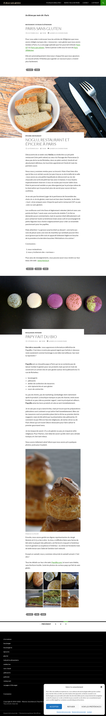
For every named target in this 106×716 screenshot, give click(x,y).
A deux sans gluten (12, 3)
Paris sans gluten (43, 28)
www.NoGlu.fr (43, 260)
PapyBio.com (56, 562)
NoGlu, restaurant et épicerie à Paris (47, 141)
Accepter (54, 707)
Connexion (7, 694)
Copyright (95, 2)
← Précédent (45, 624)
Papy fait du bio (41, 336)
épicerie (28, 136)
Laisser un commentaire (59, 33)
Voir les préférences (91, 707)
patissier (38, 333)
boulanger (29, 333)
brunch (30, 269)
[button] (101, 687)
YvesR (44, 33)
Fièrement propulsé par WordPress (30, 713)
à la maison (7, 639)
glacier (5, 656)
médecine (6, 664)
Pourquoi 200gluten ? (53, 2)
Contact (89, 712)
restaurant (30, 24)
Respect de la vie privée (64, 712)
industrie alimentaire (11, 660)
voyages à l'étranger (43, 24)
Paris (37, 69)
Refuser (71, 707)
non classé (7, 668)
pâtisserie (6, 673)
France (29, 69)
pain (37, 614)
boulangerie (7, 648)
